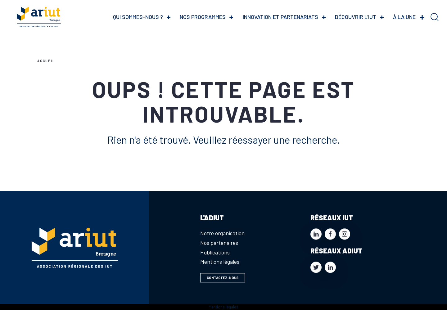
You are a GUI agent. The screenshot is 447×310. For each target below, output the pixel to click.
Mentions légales (219, 261)
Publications (215, 252)
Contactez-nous (222, 279)
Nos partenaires (219, 242)
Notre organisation (222, 233)
